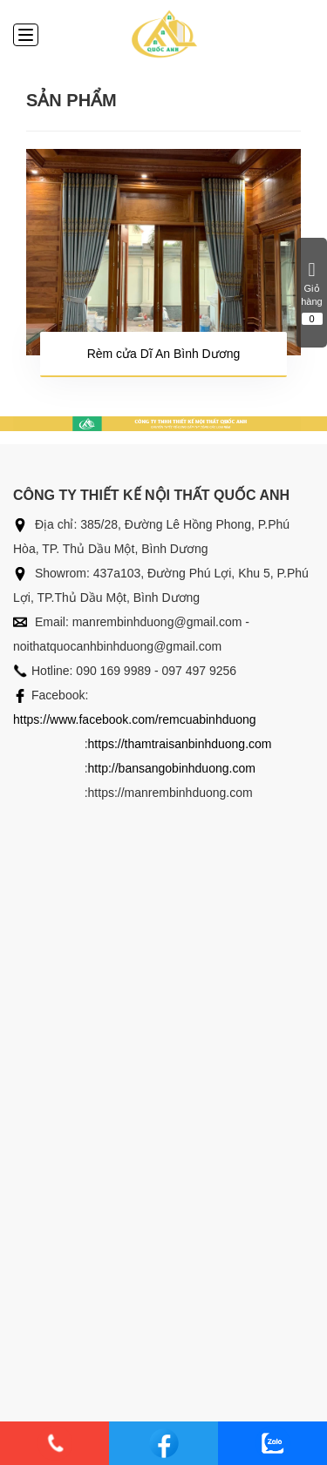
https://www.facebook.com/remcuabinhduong (134, 719)
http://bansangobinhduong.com (171, 768)
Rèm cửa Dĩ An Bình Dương (164, 354)
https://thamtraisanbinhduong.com (180, 744)
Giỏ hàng (311, 292)
